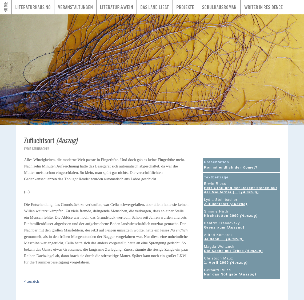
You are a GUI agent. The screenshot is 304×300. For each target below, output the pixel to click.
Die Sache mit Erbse (233, 251)
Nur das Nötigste (230, 274)
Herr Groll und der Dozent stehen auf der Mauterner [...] (240, 190)
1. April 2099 (226, 263)
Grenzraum (224, 227)
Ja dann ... (224, 239)
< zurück (31, 281)
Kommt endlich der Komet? (231, 167)
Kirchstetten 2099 (231, 216)
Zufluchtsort (225, 204)
